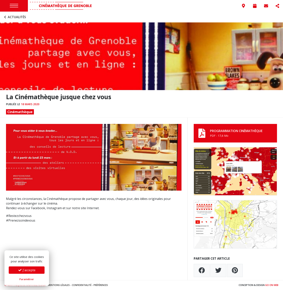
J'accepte (26, 270)
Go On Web (271, 285)
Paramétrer (26, 279)
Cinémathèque (20, 111)
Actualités (14, 17)
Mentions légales (59, 285)
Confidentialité (81, 285)
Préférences (101, 285)
